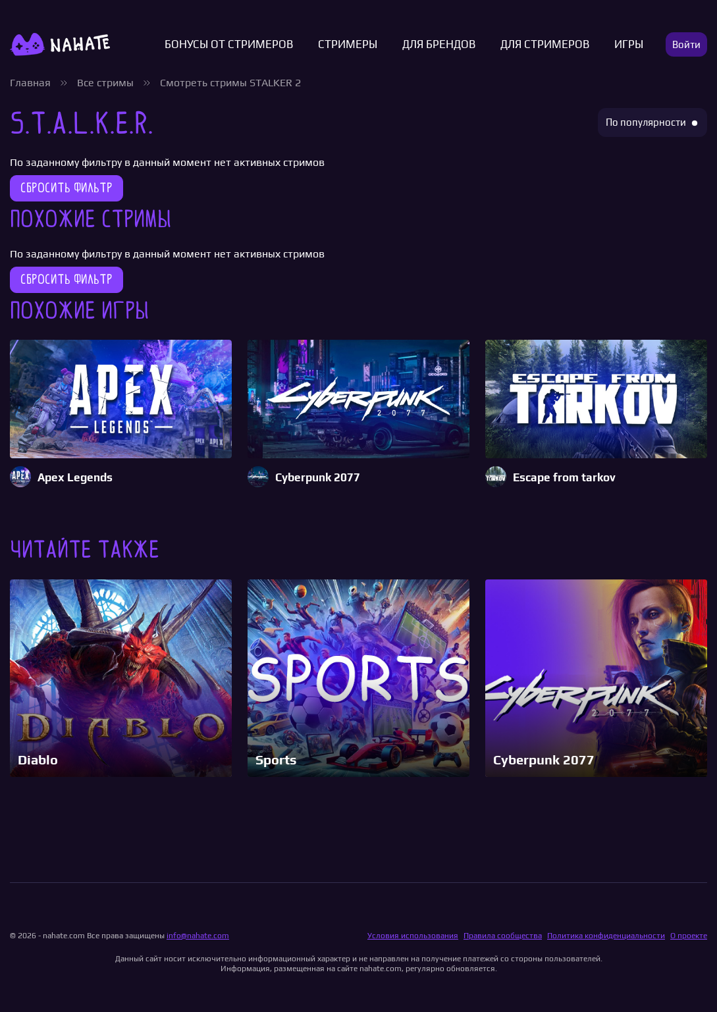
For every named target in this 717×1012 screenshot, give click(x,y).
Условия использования (412, 935)
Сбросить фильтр (66, 188)
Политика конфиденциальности (606, 935)
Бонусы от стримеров (229, 44)
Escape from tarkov (564, 477)
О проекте (688, 935)
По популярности (646, 122)
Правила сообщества (503, 935)
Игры (628, 44)
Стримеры (347, 44)
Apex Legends (75, 477)
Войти (686, 44)
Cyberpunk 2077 (317, 477)
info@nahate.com (198, 935)
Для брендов (438, 44)
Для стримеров (544, 44)
